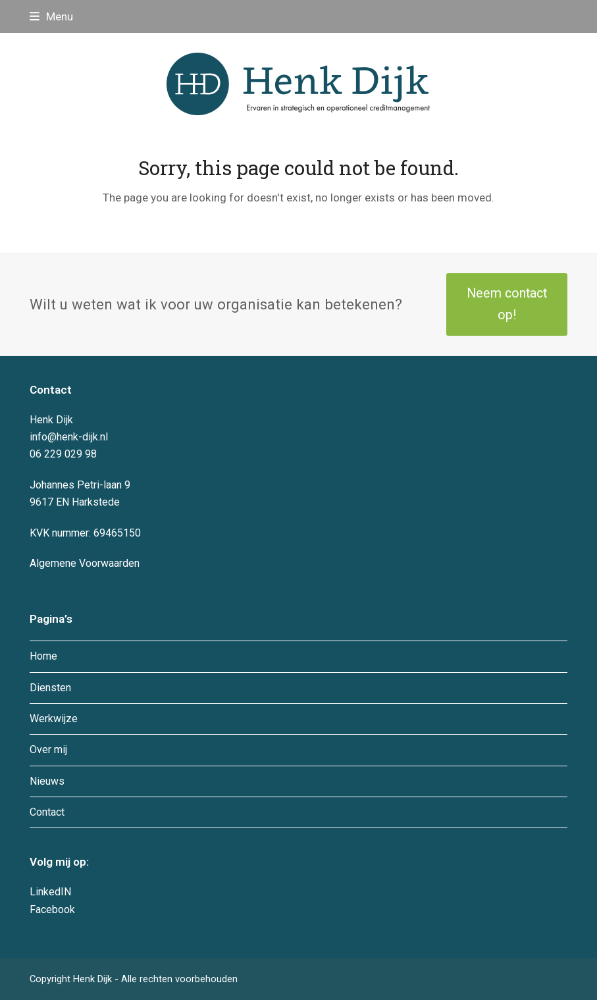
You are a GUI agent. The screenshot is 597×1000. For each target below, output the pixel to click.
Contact (47, 812)
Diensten (50, 687)
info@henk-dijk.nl (69, 437)
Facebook (52, 909)
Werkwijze (54, 718)
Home (43, 656)
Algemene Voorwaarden (85, 563)
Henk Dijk (94, 979)
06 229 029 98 (63, 454)
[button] (51, 16)
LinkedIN (50, 891)
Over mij (48, 749)
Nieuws (47, 781)
